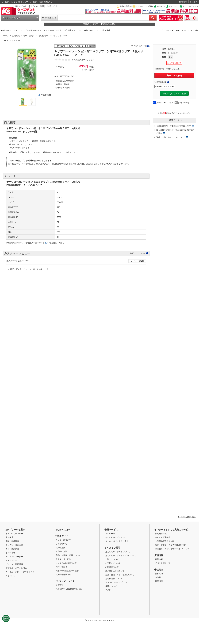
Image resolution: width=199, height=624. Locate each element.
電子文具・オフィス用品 (16, 568)
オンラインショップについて (117, 582)
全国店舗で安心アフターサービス (174, 113)
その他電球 (43, 36)
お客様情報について (113, 578)
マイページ (174, 6)
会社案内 (193, 2)
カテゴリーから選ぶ (11, 18)
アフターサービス (63, 559)
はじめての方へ (22, 6)
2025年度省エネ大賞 (53, 30)
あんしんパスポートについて (117, 552)
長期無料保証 (161, 533)
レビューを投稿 (137, 261)
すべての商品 (48, 18)
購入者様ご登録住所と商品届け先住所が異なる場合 (175, 131)
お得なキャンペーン (91, 30)
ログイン (161, 6)
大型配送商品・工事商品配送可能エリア (173, 126)
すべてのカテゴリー (14, 533)
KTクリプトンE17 (59, 36)
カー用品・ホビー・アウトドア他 (20, 572)
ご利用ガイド (51, 6)
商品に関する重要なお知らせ (69, 589)
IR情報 (158, 577)
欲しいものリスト (190, 6)
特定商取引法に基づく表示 (67, 571)
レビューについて (137, 253)
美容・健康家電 (12, 549)
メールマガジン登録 (144, 6)
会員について (61, 544)
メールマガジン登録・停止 (116, 541)
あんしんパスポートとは (115, 537)
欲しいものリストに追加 (174, 93)
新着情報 (59, 585)
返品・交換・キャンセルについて (170, 137)
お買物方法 (60, 548)
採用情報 (183, 2)
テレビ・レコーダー (14, 556)
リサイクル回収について (66, 563)
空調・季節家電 (12, 541)
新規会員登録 (126, 6)
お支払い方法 (61, 551)
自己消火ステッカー (72, 30)
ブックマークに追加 (164, 102)
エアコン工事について (114, 571)
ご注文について (112, 559)
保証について (111, 586)
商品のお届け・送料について (68, 555)
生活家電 (16, 36)
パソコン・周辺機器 (14, 564)
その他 (108, 590)
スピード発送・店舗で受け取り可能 (170, 545)
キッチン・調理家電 (14, 545)
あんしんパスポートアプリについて (120, 555)
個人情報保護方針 (63, 574)
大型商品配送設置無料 (164, 541)
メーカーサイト (38, 243)
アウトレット (11, 576)
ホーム (6, 36)
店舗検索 (159, 559)
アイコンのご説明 (139, 46)
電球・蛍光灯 (29, 36)
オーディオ (10, 553)
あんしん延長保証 (162, 537)
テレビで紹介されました (31, 30)
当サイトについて (63, 540)
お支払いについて (113, 563)
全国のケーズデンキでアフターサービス (172, 549)
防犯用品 (106, 30)
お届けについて (112, 567)
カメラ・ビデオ (12, 560)
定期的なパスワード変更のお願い (99, 24)
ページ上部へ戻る (188, 517)
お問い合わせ (183, 102)
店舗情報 (158, 555)
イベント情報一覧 (162, 563)
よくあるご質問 (37, 6)
